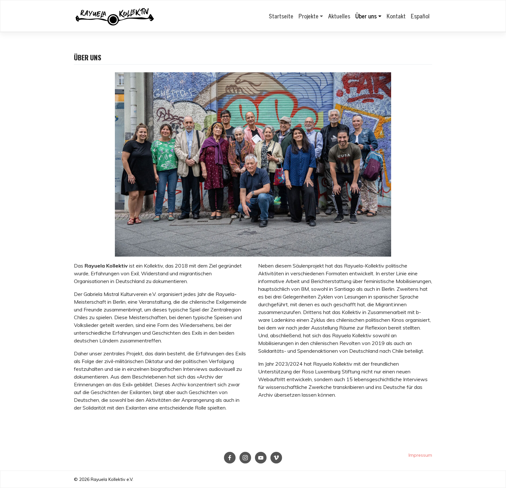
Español (420, 16)
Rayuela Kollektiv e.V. (112, 479)
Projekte (309, 16)
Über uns (366, 16)
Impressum (420, 455)
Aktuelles (339, 16)
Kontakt (396, 16)
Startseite (281, 16)
